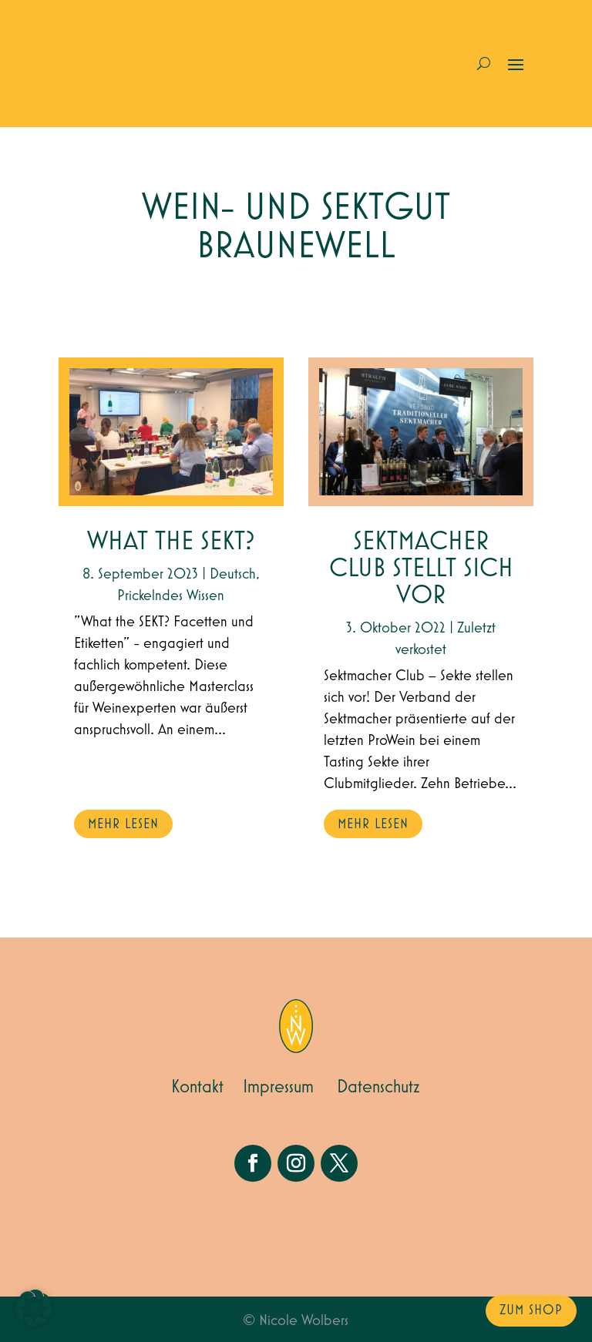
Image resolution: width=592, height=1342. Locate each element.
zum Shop (531, 1310)
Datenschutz (378, 1087)
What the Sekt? (171, 541)
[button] (34, 1308)
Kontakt (197, 1087)
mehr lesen (123, 824)
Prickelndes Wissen (170, 595)
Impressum (278, 1087)
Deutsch (233, 574)
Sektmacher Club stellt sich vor (421, 568)
